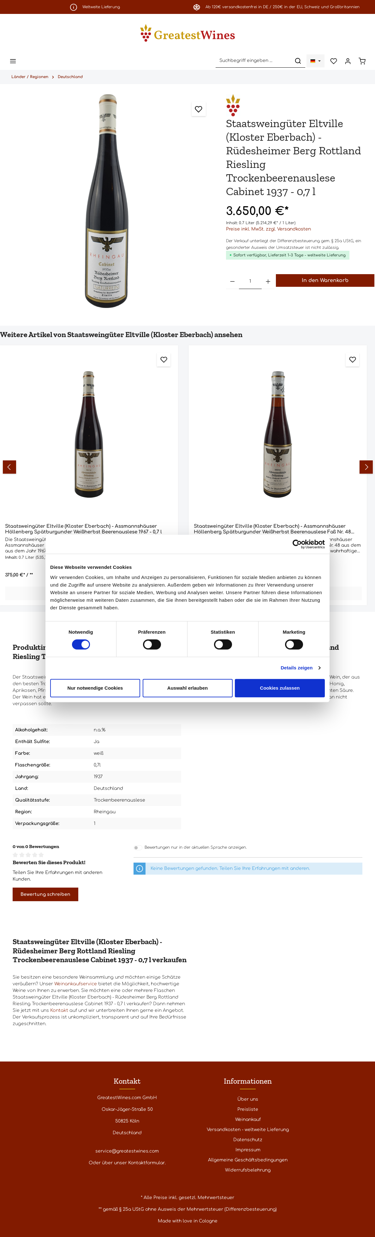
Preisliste (247, 1109)
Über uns (247, 1099)
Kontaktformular (146, 1162)
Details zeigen (296, 667)
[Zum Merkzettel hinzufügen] (199, 109)
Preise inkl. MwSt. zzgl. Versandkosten (268, 229)
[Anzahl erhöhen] (268, 282)
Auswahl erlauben (187, 688)
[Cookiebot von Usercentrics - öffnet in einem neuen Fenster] (297, 544)
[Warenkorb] (362, 61)
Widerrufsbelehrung (248, 1170)
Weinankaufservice (75, 984)
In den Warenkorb (325, 281)
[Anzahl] (250, 282)
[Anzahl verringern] (232, 282)
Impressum (247, 1150)
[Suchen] (296, 61)
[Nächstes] (365, 467)
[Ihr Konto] (347, 61)
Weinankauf (248, 1119)
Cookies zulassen (280, 688)
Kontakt (59, 1011)
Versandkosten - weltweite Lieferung (248, 1129)
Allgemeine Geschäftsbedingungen (248, 1160)
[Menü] (13, 61)
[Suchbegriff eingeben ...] (251, 61)
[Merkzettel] (332, 61)
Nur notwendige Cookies (95, 688)
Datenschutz (247, 1139)
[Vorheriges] (11, 467)
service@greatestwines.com (127, 1151)
